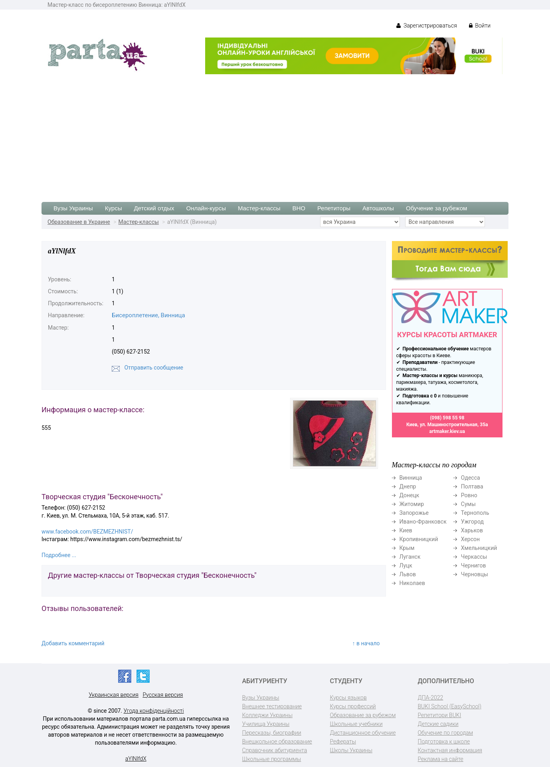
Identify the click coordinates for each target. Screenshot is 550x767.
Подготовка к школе (444, 741)
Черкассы (474, 557)
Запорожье (414, 513)
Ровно (469, 495)
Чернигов (473, 565)
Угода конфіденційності (154, 711)
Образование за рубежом (363, 715)
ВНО (298, 208)
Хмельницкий (479, 548)
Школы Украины (351, 750)
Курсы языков (348, 697)
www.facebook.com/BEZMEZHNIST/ (87, 531)
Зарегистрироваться (426, 25)
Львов (408, 574)
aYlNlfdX (135, 758)
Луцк (406, 565)
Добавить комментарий (73, 643)
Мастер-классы (259, 208)
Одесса (470, 477)
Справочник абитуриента (274, 750)
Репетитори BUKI (439, 715)
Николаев (412, 583)
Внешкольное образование (277, 741)
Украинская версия (113, 695)
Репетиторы (333, 208)
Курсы (113, 208)
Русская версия (162, 695)
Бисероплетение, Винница (148, 315)
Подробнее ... (59, 555)
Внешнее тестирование (272, 706)
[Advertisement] (275, 134)
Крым (407, 548)
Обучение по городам (445, 732)
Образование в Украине (78, 222)
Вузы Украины (73, 208)
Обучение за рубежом (436, 208)
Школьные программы (271, 759)
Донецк (409, 495)
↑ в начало (366, 643)
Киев (406, 530)
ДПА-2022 (430, 697)
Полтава (472, 486)
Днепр (408, 486)
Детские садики (438, 724)
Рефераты (343, 741)
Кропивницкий (419, 539)
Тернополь (475, 513)
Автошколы (378, 208)
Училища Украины (266, 724)
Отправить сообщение (153, 367)
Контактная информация (450, 750)
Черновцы (474, 574)
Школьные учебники (356, 724)
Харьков (472, 530)
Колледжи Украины (267, 715)
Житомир (412, 504)
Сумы (468, 504)
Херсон (470, 539)
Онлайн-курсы (206, 208)
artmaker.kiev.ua (447, 431)
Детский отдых (154, 208)
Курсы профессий (353, 706)
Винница (411, 477)
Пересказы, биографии (271, 732)
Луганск (410, 557)
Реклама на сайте (440, 759)
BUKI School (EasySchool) (449, 706)
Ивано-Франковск (423, 521)
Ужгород (472, 521)
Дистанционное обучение (363, 732)
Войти (480, 25)
